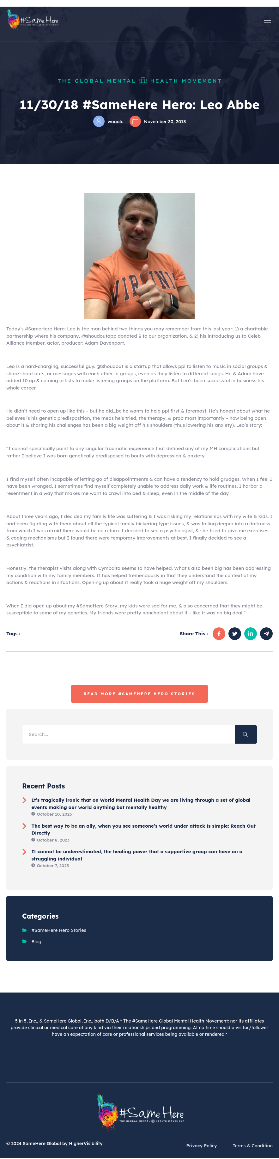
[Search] (246, 734)
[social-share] (219, 633)
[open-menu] (268, 19)
